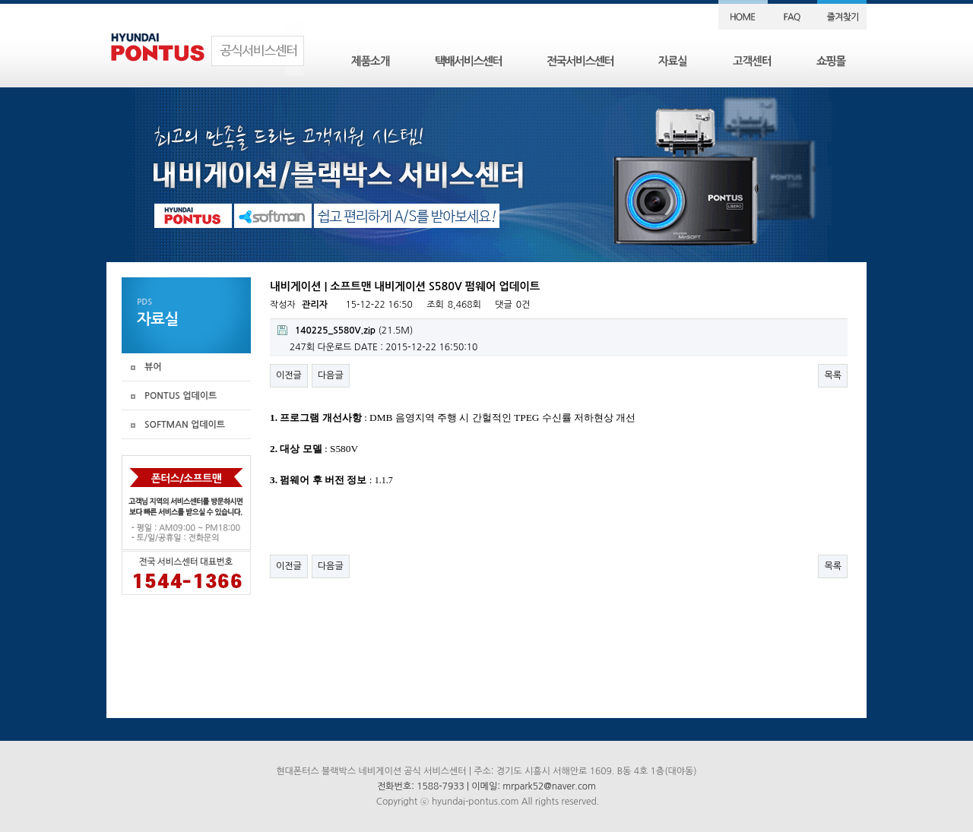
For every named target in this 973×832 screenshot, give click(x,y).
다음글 (331, 375)
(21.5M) (345, 330)
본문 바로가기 (0, 0)
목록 (832, 375)
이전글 (289, 375)
